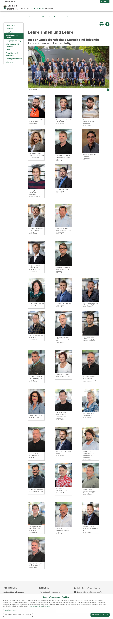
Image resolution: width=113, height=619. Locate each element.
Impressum (47, 606)
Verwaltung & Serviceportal (50, 592)
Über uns (25, 9)
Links (8, 50)
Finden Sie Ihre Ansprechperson (87, 588)
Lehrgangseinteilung (13, 41)
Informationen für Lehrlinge (13, 45)
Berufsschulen (37, 9)
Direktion (9, 28)
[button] (10, 610)
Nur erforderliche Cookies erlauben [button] (18, 615)
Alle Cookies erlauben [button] (100, 615)
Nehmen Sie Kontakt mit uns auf (88, 592)
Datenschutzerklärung (36, 606)
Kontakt (49, 9)
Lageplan (9, 32)
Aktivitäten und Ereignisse (12, 54)
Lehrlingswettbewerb (14, 59)
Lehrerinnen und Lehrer (61, 17)
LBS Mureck (45, 17)
